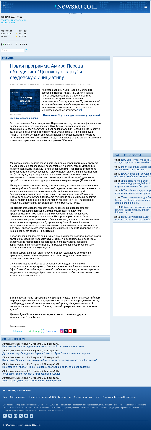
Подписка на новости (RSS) (42, 397)
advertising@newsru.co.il (124, 397)
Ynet (79, 110)
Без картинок (64, 397)
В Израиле (36, 344)
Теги (5, 397)
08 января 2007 (51, 344)
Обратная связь (18, 397)
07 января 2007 (51, 350)
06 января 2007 (51, 378)
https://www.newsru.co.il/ (16, 344)
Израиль (8, 58)
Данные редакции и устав (87, 397)
